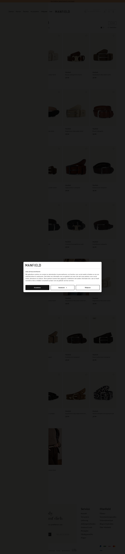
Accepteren (37, 287)
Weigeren (88, 287)
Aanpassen (62, 287)
